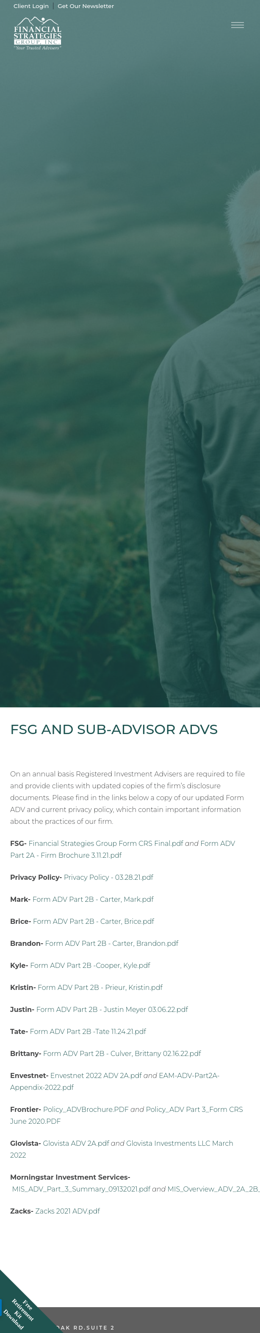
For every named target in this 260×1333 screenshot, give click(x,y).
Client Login (31, 6)
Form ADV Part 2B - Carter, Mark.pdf (93, 899)
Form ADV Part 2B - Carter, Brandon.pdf (111, 943)
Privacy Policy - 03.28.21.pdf (108, 877)
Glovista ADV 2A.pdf (76, 1143)
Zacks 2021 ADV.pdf (68, 1211)
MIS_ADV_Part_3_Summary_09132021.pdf (81, 1189)
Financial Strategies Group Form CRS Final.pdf (105, 844)
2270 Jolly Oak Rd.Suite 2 (62, 1328)
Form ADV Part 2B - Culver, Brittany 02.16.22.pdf (122, 1054)
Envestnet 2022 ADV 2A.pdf (96, 1076)
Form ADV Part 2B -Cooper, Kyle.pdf (90, 966)
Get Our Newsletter (86, 6)
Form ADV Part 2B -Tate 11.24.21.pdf (88, 1032)
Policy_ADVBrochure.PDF (86, 1110)
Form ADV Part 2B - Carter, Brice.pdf (93, 921)
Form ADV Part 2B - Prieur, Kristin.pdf (100, 988)
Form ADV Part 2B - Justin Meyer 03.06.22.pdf (112, 1010)
